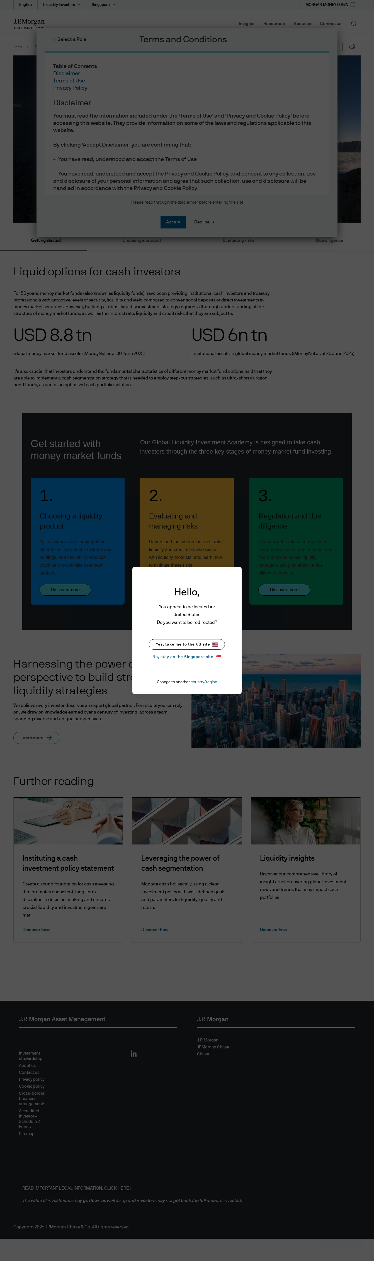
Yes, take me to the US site (187, 644)
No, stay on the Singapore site (186, 657)
